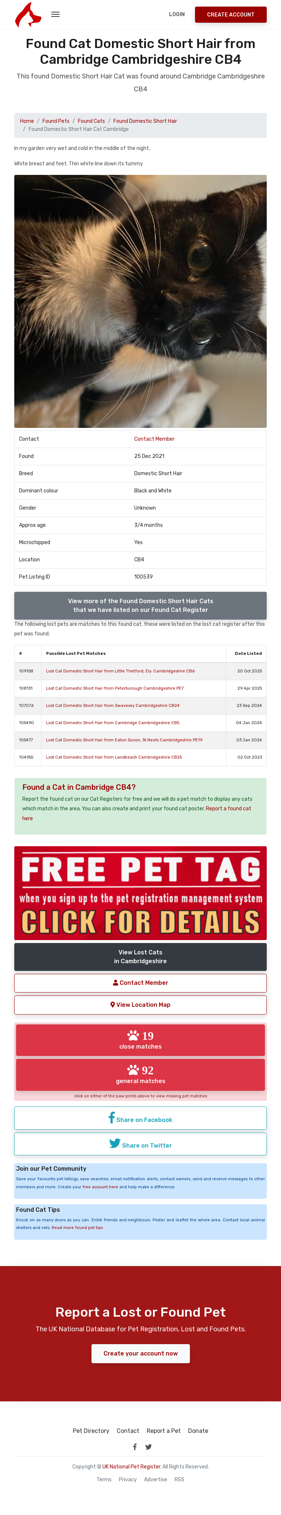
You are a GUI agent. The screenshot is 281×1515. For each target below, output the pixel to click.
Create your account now (141, 1353)
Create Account (231, 15)
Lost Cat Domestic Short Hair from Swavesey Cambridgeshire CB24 (113, 705)
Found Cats (91, 121)
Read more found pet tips (77, 1227)
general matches (140, 1074)
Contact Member (154, 439)
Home (27, 121)
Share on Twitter (140, 1143)
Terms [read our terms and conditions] (104, 1480)
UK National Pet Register (131, 1467)
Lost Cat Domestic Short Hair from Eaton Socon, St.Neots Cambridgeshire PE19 (124, 740)
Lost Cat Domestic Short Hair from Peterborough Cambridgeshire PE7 (115, 688)
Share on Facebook (140, 1117)
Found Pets (56, 121)
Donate (198, 1431)
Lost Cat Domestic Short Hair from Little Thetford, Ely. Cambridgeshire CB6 (120, 671)
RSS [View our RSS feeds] (179, 1480)
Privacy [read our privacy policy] (128, 1480)
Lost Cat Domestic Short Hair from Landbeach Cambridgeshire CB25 (114, 757)
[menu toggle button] (55, 14)
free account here (100, 1187)
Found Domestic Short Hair (145, 121)
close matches (140, 1040)
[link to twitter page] (148, 1447)
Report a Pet (164, 1431)
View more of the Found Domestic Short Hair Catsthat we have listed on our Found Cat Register (140, 605)
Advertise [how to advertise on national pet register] (155, 1480)
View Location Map (140, 1004)
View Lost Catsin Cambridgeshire (140, 957)
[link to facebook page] (134, 1447)
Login (177, 14)
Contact (128, 1431)
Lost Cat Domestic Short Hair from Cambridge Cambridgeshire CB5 (112, 722)
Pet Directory (91, 1431)
